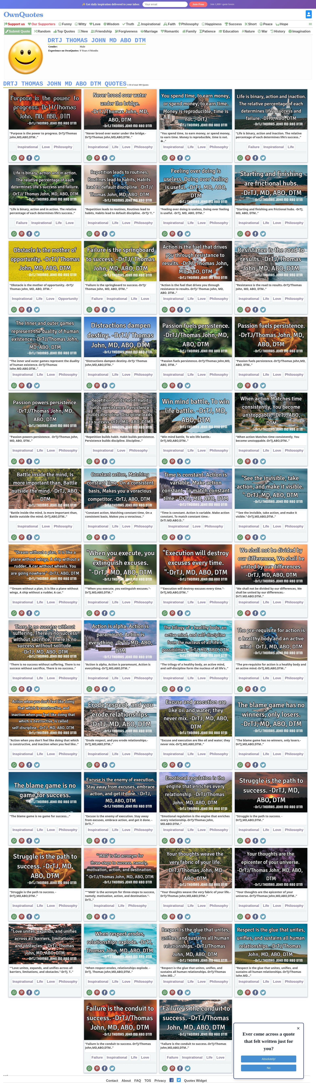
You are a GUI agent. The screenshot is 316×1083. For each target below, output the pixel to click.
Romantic (171, 31)
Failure (254, 148)
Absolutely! (268, 1059)
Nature (249, 31)
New (84, 31)
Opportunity (68, 300)
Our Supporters (43, 24)
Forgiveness (127, 31)
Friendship (103, 31)
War (264, 31)
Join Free (198, 4)
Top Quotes (66, 31)
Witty (82, 24)
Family (191, 31)
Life (115, 148)
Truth (130, 24)
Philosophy (190, 24)
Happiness (213, 24)
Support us (16, 24)
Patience (209, 31)
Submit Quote (19, 31)
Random (44, 31)
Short (252, 24)
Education (231, 31)
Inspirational (150, 24)
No (268, 1067)
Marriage (151, 31)
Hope (284, 24)
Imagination (301, 31)
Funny (67, 24)
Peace (267, 24)
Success (235, 24)
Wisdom (113, 24)
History (279, 31)
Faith (172, 24)
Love (96, 24)
